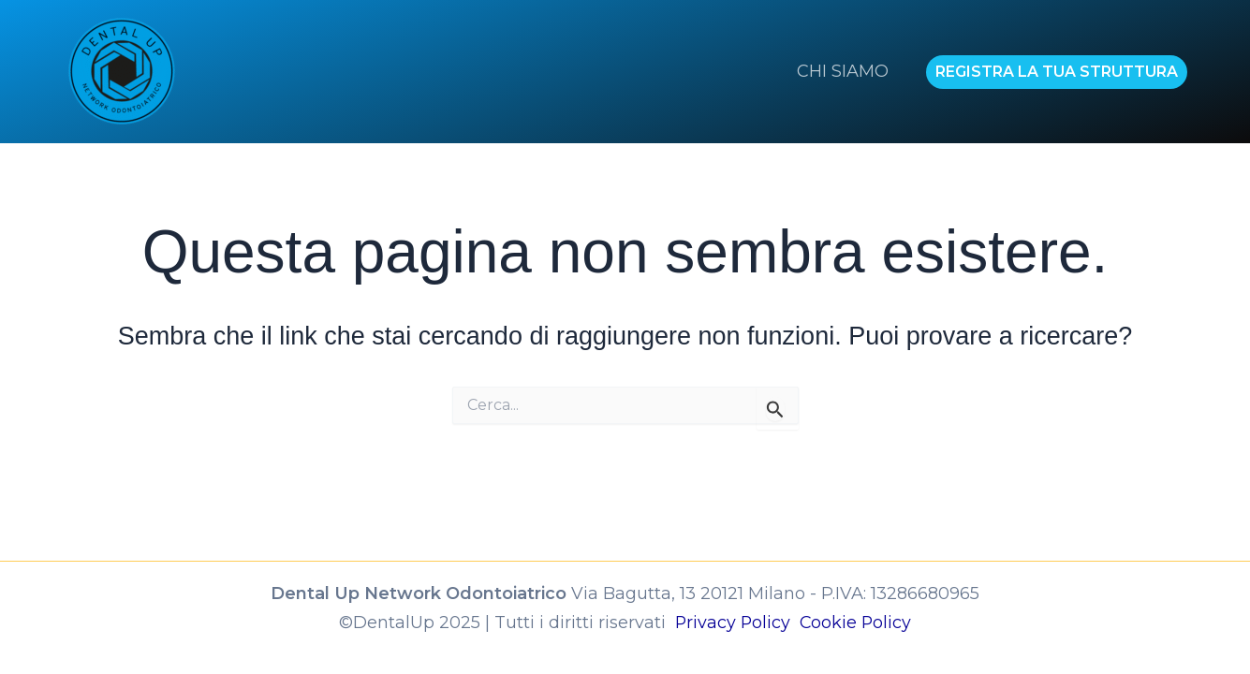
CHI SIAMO (844, 71)
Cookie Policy (856, 621)
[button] (1056, 72)
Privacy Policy (736, 621)
